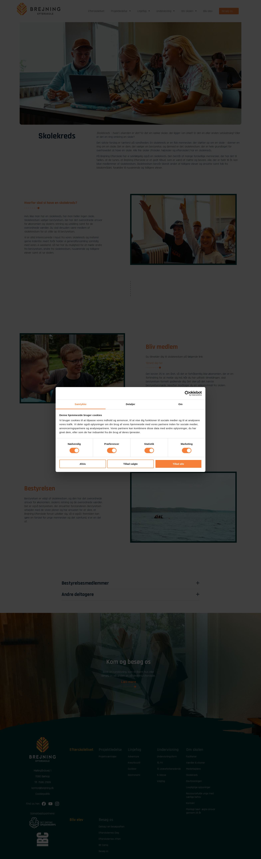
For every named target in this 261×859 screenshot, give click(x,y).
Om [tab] (180, 404)
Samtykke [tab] (81, 404)
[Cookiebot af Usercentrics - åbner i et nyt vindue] (187, 393)
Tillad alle (178, 463)
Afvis (83, 463)
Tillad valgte (130, 463)
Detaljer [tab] (130, 404)
